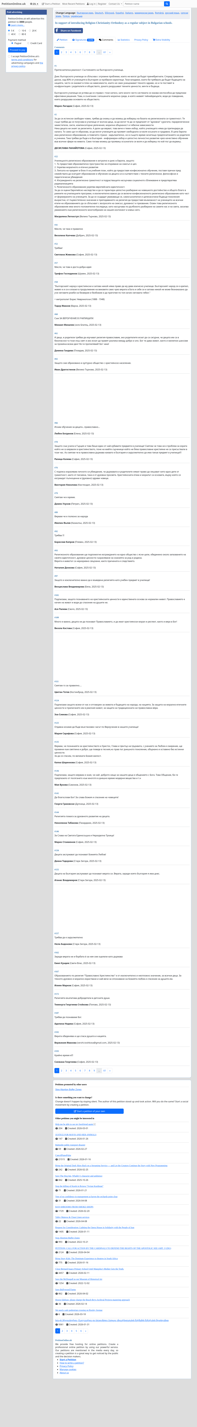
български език (85, 12)
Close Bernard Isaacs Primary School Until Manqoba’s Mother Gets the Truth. (89, 1307)
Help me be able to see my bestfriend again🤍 (75, 1162)
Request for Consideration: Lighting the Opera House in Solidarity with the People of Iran (94, 1266)
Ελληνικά (109, 12)
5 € (12, 112)
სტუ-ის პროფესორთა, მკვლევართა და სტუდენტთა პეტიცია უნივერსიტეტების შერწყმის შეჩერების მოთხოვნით (112, 1359)
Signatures (83, 39)
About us (64, 1411)
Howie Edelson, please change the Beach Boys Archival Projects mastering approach (92, 1338)
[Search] (143, 3)
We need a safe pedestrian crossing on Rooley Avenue (78, 1348)
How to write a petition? (72, 1401)
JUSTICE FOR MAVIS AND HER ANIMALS (75, 1173)
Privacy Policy (141, 39)
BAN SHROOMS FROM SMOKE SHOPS (74, 1245)
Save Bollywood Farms (65, 1328)
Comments (106, 39)
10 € (24, 112)
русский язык (172, 12)
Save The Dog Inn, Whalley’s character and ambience (78, 1214)
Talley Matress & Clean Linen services (72, 1255)
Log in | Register (96, 3)
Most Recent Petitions (73, 3)
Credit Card (36, 125)
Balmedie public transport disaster (70, 1183)
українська (76, 16)
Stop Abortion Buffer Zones (68, 1128)
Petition (62, 39)
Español (120, 12)
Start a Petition (51, 3)
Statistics (124, 39)
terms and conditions (22, 141)
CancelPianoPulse (63, 1193)
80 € (24, 116)
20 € (34, 112)
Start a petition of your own (89, 1149)
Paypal (18, 125)
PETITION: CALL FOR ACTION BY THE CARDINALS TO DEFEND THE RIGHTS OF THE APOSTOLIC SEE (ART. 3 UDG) (113, 1286)
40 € (13, 116)
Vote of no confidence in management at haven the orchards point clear (86, 1235)
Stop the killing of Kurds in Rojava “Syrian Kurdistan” (79, 1224)
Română (159, 12)
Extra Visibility (161, 39)
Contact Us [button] (114, 3)
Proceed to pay (17, 131)
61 (104, 52)
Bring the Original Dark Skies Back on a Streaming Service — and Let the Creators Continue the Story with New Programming (111, 1204)
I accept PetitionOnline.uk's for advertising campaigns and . (27, 143)
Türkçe (66, 16)
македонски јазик (144, 12)
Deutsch (99, 12)
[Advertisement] (122, 78)
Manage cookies (68, 1407)
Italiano (129, 12)
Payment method (17, 121)
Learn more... (16, 107)
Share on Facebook (68, 30)
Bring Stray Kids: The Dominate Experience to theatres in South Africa (86, 1297)
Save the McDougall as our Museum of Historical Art (78, 1317)
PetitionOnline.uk (14, 4)
